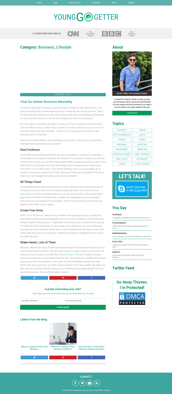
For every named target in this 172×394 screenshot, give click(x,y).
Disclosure (98, 390)
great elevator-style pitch (73, 254)
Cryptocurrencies (122, 135)
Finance (122, 139)
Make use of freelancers (32, 215)
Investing (142, 144)
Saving (122, 164)
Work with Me (75, 3)
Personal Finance (122, 154)
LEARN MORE (132, 113)
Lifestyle (63, 47)
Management (122, 149)
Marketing (142, 149)
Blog (55, 3)
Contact (131, 3)
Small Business (142, 154)
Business (46, 47)
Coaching (96, 3)
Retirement (142, 159)
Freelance (122, 144)
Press (113, 3)
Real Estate (122, 159)
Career (142, 130)
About (39, 3)
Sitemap (106, 390)
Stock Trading (142, 164)
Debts (142, 135)
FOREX (142, 139)
